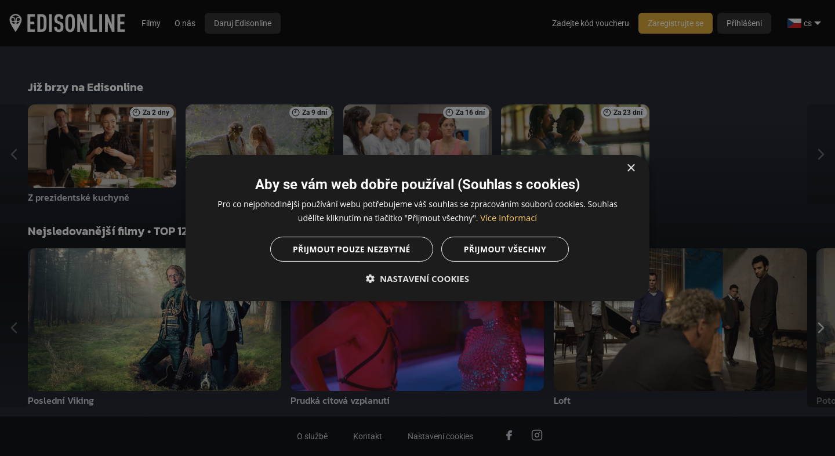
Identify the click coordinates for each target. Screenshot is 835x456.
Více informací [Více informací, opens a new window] (509, 217)
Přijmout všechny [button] (506, 249)
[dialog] (417, 228)
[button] (417, 279)
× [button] (630, 168)
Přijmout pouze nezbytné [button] (351, 249)
